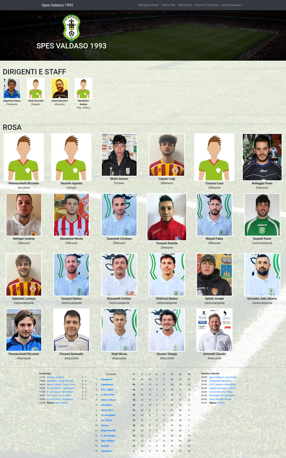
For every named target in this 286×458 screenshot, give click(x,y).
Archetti (60, 377)
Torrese (50, 377)
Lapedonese (68, 388)
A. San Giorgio (54, 392)
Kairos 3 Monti (54, 384)
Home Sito (168, 5)
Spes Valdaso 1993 (57, 5)
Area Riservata (231, 5)
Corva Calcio (69, 384)
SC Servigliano (54, 388)
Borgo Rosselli (66, 381)
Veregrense (67, 399)
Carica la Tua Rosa (207, 5)
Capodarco (52, 381)
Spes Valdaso (61, 403)
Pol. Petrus (52, 395)
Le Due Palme (53, 399)
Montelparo (68, 392)
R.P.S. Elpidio (65, 395)
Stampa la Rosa (148, 5)
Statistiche (185, 5)
